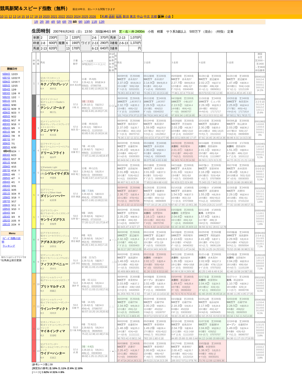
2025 (84, 16)
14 (19, 16)
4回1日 (6, 131)
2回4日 (6, 182)
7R (70, 22)
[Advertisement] (12, 42)
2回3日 (6, 185)
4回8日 (6, 104)
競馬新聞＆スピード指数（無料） (35, 8)
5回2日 (6, 97)
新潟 (126, 16)
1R (36, 22)
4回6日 (6, 112)
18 (36, 16)
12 (10, 16)
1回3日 (6, 216)
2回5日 (6, 178)
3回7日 (6, 139)
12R (101, 22)
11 (6, 16)
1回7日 (6, 201)
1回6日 (6, 205)
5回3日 (6, 93)
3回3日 (6, 155)
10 (1, 16)
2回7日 (6, 170)
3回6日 (6, 143)
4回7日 (6, 108)
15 (23, 16)
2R (42, 22)
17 (32, 16)
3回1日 (6, 162)
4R (53, 22)
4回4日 (6, 120)
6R (64, 22)
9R (80, 22)
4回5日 (6, 116)
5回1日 (6, 101)
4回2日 (6, 128)
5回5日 (6, 85)
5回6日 (6, 81)
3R (47, 22)
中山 (140, 16)
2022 (61, 16)
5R (59, 22)
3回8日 (6, 135)
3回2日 (6, 158)
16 (27, 16)
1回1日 (6, 224)
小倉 (168, 16)
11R (94, 22)
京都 (154, 16)
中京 (147, 16)
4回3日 (6, 124)
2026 (92, 16)
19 (40, 16)
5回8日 (6, 74)
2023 (69, 16)
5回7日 (6, 77)
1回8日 (6, 197)
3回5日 (6, 147)
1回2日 (6, 220)
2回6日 (6, 174)
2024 (77, 16)
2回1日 (6, 193)
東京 (133, 16)
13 (14, 16)
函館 (112, 16)
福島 (119, 16)
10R (87, 22)
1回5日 (6, 209)
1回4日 (6, 212)
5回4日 (6, 89)
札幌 (105, 16)
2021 (54, 16)
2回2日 (6, 189)
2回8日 (6, 166)
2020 (46, 16)
